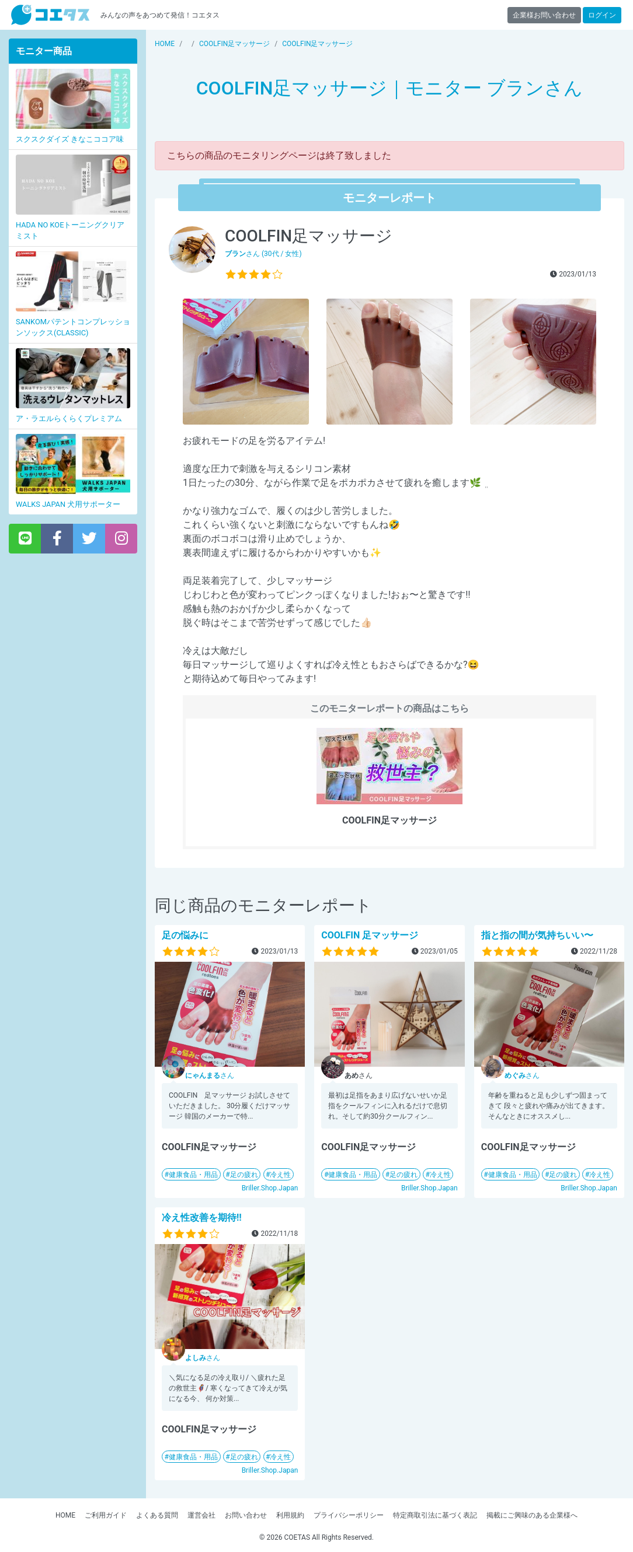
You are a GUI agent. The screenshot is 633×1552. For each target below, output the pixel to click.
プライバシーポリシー (349, 1515)
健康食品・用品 (193, 1175)
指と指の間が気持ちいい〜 (537, 935)
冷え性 (280, 1175)
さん (209, 1075)
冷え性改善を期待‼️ (202, 1217)
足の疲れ (244, 1175)
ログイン (602, 15)
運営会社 (201, 1515)
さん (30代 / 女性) (263, 254)
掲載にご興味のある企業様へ (532, 1515)
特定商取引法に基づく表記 (435, 1515)
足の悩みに (185, 935)
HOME (65, 1515)
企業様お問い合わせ (544, 15)
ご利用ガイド (106, 1515)
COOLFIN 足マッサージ (369, 935)
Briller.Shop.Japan (270, 1188)
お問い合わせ (246, 1515)
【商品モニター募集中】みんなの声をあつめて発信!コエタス (50, 15)
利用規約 (290, 1515)
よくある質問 (157, 1515)
